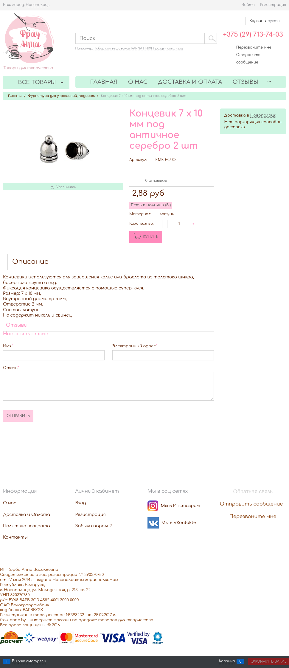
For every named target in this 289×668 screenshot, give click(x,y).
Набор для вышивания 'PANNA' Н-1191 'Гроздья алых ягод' (138, 48)
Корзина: (264, 21)
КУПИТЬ (151, 237)
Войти (248, 5)
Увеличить (66, 187)
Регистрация (273, 5)
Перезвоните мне (253, 47)
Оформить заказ (269, 661)
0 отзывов (156, 181)
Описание (30, 261)
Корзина (227, 661)
